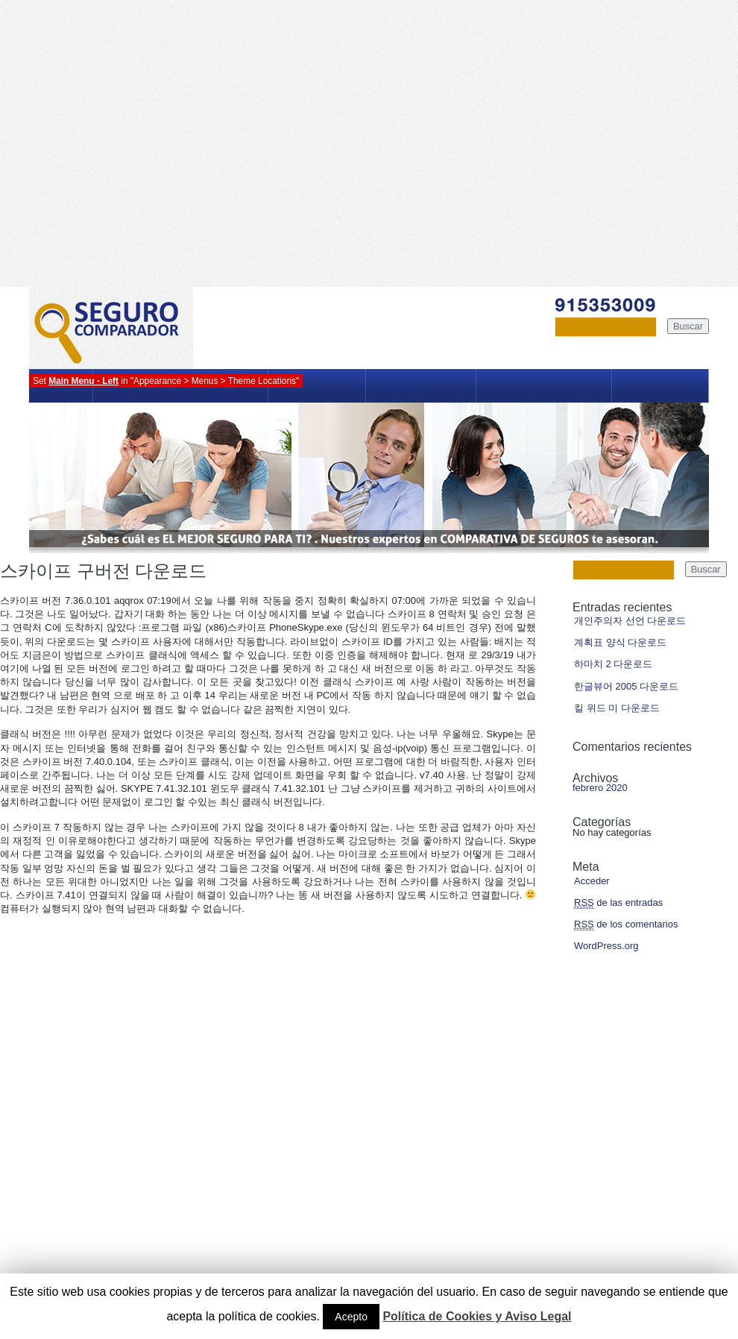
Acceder (592, 880)
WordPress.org (606, 945)
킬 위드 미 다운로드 (617, 707)
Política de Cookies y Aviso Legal (476, 1316)
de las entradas (618, 903)
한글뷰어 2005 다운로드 (626, 686)
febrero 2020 (600, 787)
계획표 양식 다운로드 (620, 642)
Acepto (351, 1317)
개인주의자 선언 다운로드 (630, 620)
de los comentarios (626, 924)
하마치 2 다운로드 (613, 664)
